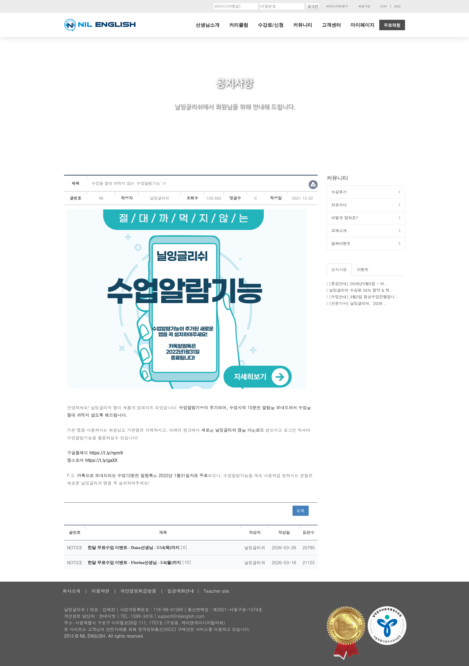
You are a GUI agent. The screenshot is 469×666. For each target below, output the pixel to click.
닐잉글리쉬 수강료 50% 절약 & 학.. (360, 290)
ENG (397, 6)
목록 (300, 511)
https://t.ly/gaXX (101, 460)
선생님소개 (208, 25)
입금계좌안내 (180, 591)
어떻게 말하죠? (344, 218)
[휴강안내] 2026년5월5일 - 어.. (358, 283)
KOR (383, 6)
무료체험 (392, 25)
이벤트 (363, 269)
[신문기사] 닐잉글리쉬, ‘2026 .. (358, 303)
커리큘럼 (238, 25)
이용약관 (100, 591)
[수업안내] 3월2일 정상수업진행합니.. (363, 296)
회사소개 (71, 591)
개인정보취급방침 (138, 591)
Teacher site (216, 591)
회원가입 (364, 6)
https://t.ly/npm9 (106, 453)
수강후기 (339, 192)
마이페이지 (362, 25)
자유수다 (339, 205)
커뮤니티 (302, 25)
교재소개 (339, 230)
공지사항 (339, 269)
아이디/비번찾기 (337, 6)
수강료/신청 (271, 25)
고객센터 (331, 25)
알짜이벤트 (341, 243)
